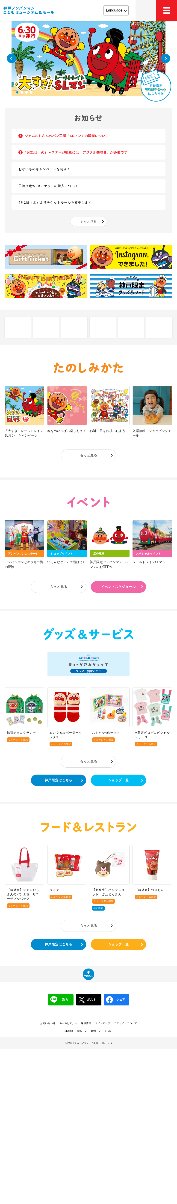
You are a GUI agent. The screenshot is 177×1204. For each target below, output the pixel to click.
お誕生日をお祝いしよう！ (109, 431)
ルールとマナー (68, 1023)
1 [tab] (17, 92)
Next (165, 58)
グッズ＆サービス (88, 634)
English (69, 1030)
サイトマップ (102, 1023)
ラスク (54, 890)
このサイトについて (125, 1023)
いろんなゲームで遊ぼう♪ (65, 562)
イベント (88, 502)
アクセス (146, 10)
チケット (103, 327)
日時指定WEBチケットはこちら (156, 85)
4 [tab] (31, 92)
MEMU (166, 10)
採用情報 (86, 1023)
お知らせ (88, 118)
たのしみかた (88, 368)
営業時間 (131, 327)
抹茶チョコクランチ (21, 732)
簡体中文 (82, 1030)
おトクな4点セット (106, 732)
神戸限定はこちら (58, 780)
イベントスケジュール (118, 586)
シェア (115, 999)
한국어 (108, 1030)
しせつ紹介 (18, 327)
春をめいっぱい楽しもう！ (66, 431)
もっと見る (88, 221)
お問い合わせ (47, 1023)
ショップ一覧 (118, 780)
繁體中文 (96, 1030)
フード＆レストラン (88, 827)
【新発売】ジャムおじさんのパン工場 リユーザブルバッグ (23, 894)
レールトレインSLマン (149, 562)
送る (59, 999)
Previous (11, 58)
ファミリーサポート (159, 327)
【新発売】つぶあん (149, 890)
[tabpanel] (88, 58)
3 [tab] (26, 92)
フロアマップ (46, 327)
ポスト (87, 999)
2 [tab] (22, 92)
